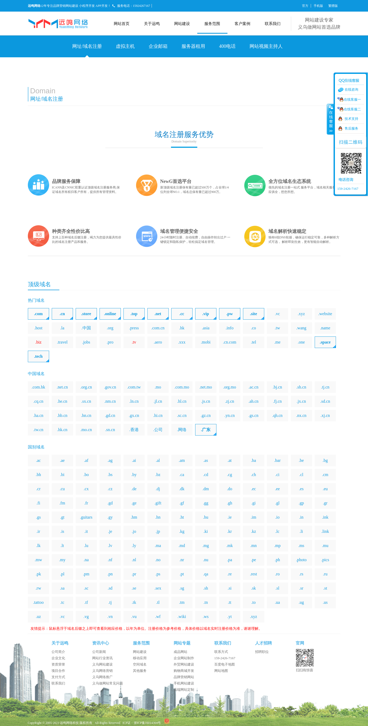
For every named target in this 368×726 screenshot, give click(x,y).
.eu (325, 489)
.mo (158, 387)
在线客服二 (352, 109)
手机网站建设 (184, 683)
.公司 (158, 429)
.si (230, 588)
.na (86, 560)
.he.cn (62, 401)
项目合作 (58, 671)
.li (301, 531)
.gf (181, 503)
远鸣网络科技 (69, 723)
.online (110, 313)
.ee (277, 489)
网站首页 (121, 24)
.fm (62, 503)
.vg (86, 616)
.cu (62, 489)
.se (134, 588)
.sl (277, 588)
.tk (134, 602)
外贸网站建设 (184, 664)
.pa (229, 560)
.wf (158, 616)
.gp (301, 503)
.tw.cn (38, 429)
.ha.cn (38, 415)
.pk (38, 574)
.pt (182, 574)
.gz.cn (206, 415)
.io (277, 517)
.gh (229, 503)
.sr (301, 588)
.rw (38, 588)
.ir (38, 531)
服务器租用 (193, 46)
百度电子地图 (224, 664)
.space (325, 342)
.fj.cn (277, 401)
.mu (325, 545)
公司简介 (58, 652)
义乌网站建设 (102, 664)
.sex (157, 588)
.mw (38, 560)
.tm (182, 602)
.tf (86, 602)
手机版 (318, 6)
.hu (205, 517)
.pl (62, 574)
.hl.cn (181, 401)
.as (205, 460)
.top (134, 313)
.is (62, 531)
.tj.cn (325, 387)
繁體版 (333, 6)
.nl (134, 560)
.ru (325, 574)
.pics (325, 560)
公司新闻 (99, 652)
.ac (38, 460)
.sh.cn (301, 387)
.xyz (301, 313)
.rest (253, 574)
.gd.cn (110, 415)
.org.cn (86, 387)
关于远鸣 (152, 24)
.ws (206, 616)
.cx (86, 489)
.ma (158, 545)
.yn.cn (229, 415)
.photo (301, 560)
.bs (110, 474)
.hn (157, 517)
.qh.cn (277, 415)
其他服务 (140, 671)
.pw (229, 313)
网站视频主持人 (266, 46)
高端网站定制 (184, 690)
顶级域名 (39, 284)
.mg (206, 545)
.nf (110, 560)
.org (110, 328)
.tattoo (38, 602)
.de (133, 489)
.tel (253, 342)
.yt (229, 616)
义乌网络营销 (102, 671)
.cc (181, 313)
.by (134, 474)
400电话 (227, 46)
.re (229, 574)
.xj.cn (325, 415)
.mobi (206, 342)
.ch (253, 474)
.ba (253, 460)
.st (325, 588)
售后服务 (351, 128)
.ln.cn (134, 401)
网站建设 (182, 24)
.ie (229, 517)
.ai (134, 460)
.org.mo (229, 387)
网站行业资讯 (102, 658)
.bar (277, 460)
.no (157, 560)
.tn (206, 602)
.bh (38, 474)
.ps (158, 574)
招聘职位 (262, 652)
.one (301, 342)
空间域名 (140, 664)
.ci (277, 474)
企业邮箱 (158, 46)
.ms (301, 545)
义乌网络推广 (102, 677)
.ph (277, 560)
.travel (62, 342)
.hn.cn (86, 415)
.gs (38, 517)
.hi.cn (158, 415)
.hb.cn (62, 415)
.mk (229, 545)
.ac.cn (253, 387)
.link (325, 531)
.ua (277, 602)
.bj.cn (277, 387)
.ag (109, 460)
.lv (110, 545)
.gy (110, 517)
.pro (110, 342)
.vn (110, 616)
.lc (277, 531)
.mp (277, 545)
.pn (110, 574)
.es (301, 489)
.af (86, 460)
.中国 (86, 328)
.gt (62, 517)
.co (253, 328)
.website (325, 313)
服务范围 (212, 24)
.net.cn (62, 387)
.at (229, 460)
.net (157, 313)
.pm (86, 574)
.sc (86, 588)
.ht (182, 517)
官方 (305, 6)
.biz (38, 342)
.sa (62, 588)
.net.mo (205, 387)
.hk (181, 328)
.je (110, 531)
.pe (253, 560)
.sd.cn (325, 401)
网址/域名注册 (87, 46)
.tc (62, 602)
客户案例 (242, 24)
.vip (205, 313)
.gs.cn (253, 415)
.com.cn (158, 328)
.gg (205, 503)
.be (301, 460)
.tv (134, 342)
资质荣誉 (58, 664)
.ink (325, 517)
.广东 (205, 429)
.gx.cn (134, 415)
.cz (110, 489)
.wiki (182, 616)
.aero (158, 342)
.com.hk (38, 387)
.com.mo (181, 387)
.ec (253, 489)
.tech (38, 356)
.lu (86, 545)
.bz (157, 474)
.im (253, 517)
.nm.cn (110, 401)
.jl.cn (158, 401)
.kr (229, 531)
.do (229, 489)
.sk (253, 588)
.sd (110, 588)
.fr (86, 503)
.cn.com (229, 342)
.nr (181, 560)
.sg (181, 588)
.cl (301, 474)
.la (62, 328)
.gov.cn (110, 387)
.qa (205, 574)
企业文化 (58, 658)
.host (38, 328)
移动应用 (140, 658)
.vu (134, 616)
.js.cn (205, 401)
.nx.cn (301, 415)
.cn (62, 313)
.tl (158, 602)
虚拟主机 (125, 46)
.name (325, 328)
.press (134, 328)
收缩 (330, 119)
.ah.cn (253, 401)
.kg (181, 531)
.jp (158, 531)
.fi (38, 503)
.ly (134, 545)
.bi (62, 474)
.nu (205, 560)
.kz (253, 531)
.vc (277, 313)
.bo (86, 474)
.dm (206, 489)
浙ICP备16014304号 (147, 723)
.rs (301, 574)
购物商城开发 (184, 671)
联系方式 (221, 652)
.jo (134, 531)
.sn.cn (110, 429)
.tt (229, 602)
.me (277, 342)
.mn (253, 545)
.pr (134, 574)
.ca (181, 474)
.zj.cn (229, 401)
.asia (206, 328)
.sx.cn (86, 401)
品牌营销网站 (184, 677)
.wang (301, 328)
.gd (110, 503)
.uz (38, 616)
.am (182, 460)
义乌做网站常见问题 (107, 683)
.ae (62, 460)
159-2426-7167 (224, 658)
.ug (301, 602)
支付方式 (58, 677)
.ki (206, 531)
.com (38, 313)
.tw (277, 328)
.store (86, 313)
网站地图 (221, 671)
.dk (181, 489)
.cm (325, 474)
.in (301, 517)
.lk (38, 545)
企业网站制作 (184, 658)
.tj (110, 602)
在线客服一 (352, 99)
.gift (157, 503)
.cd (205, 474)
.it (86, 531)
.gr (325, 503)
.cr (38, 489)
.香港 (134, 429)
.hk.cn (62, 429)
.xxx (181, 342)
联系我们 (273, 24)
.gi (253, 503)
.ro (277, 574)
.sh (205, 588)
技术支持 (351, 119)
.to (253, 602)
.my (62, 560)
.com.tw (134, 387)
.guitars (86, 517)
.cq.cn (38, 401)
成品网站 (180, 652)
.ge (133, 503)
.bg (325, 460)
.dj (158, 489)
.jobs (86, 342)
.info (230, 328)
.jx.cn (301, 401)
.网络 (181, 429)
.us (325, 602)
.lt (62, 545)
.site (253, 313)
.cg (229, 474)
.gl (277, 503)
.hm (134, 517)
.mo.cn (86, 429)
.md (182, 545)
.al (158, 460)
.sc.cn (181, 415)
